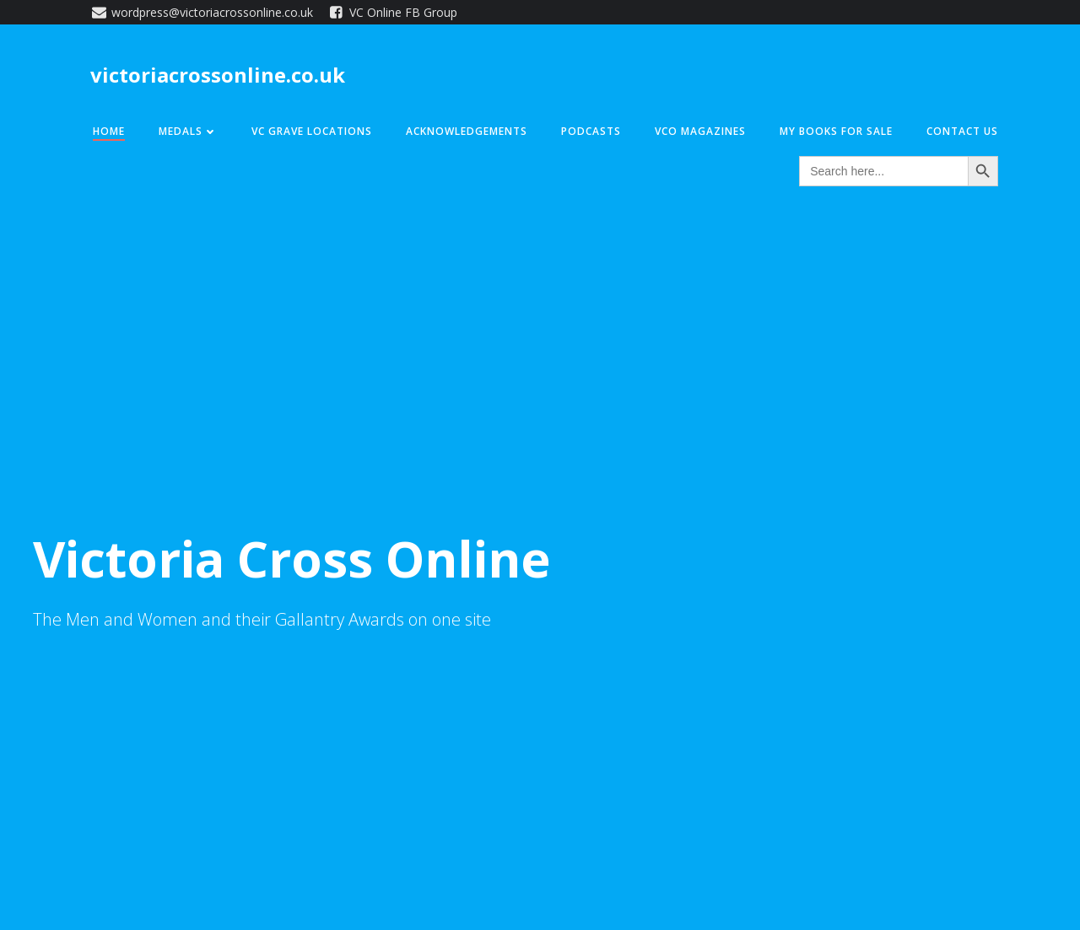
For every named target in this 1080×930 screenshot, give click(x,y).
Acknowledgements (466, 131)
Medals (188, 131)
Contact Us (962, 131)
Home (109, 131)
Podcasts (591, 131)
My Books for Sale (836, 131)
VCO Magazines (700, 131)
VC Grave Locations (311, 131)
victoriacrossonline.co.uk (217, 75)
